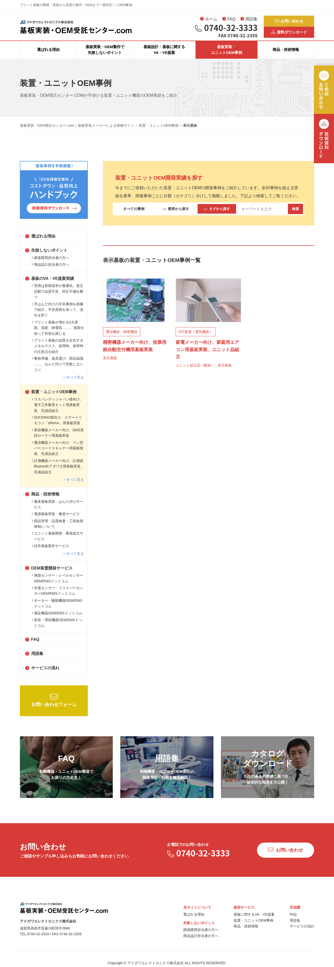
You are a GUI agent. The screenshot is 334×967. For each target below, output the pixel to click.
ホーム (208, 20)
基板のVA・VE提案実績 (49, 284)
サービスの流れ (42, 673)
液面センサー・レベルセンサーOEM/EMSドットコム (57, 583)
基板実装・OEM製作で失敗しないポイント (105, 55)
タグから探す (217, 214)
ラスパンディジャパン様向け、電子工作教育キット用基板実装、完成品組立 (57, 410)
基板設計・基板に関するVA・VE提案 (164, 55)
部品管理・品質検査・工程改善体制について (57, 529)
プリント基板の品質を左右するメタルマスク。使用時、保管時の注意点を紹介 (57, 351)
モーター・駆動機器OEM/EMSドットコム (56, 608)
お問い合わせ (289, 21)
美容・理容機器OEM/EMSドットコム (56, 628)
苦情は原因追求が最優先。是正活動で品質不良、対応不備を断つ (57, 297)
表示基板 (110, 363)
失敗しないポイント (46, 256)
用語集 (248, 20)
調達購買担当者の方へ (50, 263)
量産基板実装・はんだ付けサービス (57, 509)
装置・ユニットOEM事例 (51, 397)
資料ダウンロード (289, 34)
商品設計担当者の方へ (50, 270)
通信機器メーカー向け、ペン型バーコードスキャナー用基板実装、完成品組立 (57, 453)
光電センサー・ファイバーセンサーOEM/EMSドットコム (57, 596)
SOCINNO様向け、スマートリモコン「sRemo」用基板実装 (56, 425)
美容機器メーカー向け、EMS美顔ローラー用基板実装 (57, 438)
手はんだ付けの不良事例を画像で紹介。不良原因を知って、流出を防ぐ (57, 315)
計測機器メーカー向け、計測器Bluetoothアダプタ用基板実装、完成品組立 (57, 471)
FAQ (228, 20)
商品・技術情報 (286, 55)
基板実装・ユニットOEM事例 (226, 55)
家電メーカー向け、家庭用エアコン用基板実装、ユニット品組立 (207, 355)
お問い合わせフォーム (54, 705)
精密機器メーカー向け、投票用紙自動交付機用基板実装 (134, 351)
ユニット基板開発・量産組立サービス (57, 541)
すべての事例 (133, 214)
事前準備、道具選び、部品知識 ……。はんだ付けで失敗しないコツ (57, 369)
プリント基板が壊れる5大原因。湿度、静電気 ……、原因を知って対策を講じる (57, 333)
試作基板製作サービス (50, 551)
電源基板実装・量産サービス (55, 519)
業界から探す (176, 214)
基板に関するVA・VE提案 (254, 920)
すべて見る (73, 383)
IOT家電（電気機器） (195, 337)
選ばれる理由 (48, 55)
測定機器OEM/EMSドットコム (56, 618)
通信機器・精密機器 (121, 337)
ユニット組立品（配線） (195, 371)
